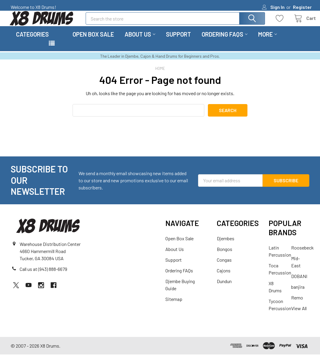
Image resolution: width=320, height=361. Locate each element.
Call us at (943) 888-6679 (43, 275)
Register (302, 7)
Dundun (224, 288)
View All (299, 315)
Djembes (225, 245)
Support (178, 40)
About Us (140, 40)
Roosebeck (302, 254)
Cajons (223, 277)
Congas (224, 266)
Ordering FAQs (224, 40)
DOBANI (299, 282)
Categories (32, 40)
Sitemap (173, 305)
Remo (297, 304)
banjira (298, 293)
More (267, 40)
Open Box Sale (93, 40)
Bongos (224, 255)
